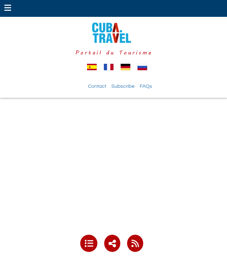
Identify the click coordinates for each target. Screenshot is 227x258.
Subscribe (123, 86)
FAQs (146, 86)
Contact (97, 86)
